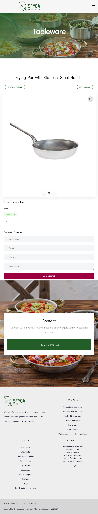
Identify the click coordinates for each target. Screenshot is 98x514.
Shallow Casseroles (25, 456)
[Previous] (44, 194)
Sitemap (32, 503)
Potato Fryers (25, 460)
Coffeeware (72, 429)
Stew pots (25, 451)
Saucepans (25, 469)
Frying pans (25, 465)
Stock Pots (25, 447)
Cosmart (54, 508)
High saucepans (25, 474)
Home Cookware (73, 420)
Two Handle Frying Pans (25, 488)
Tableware (72, 425)
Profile (6, 503)
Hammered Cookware (72, 411)
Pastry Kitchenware (72, 416)
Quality (14, 503)
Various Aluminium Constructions (73, 434)
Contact (23, 503)
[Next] (54, 194)
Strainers (25, 479)
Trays (25, 483)
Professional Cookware (72, 407)
